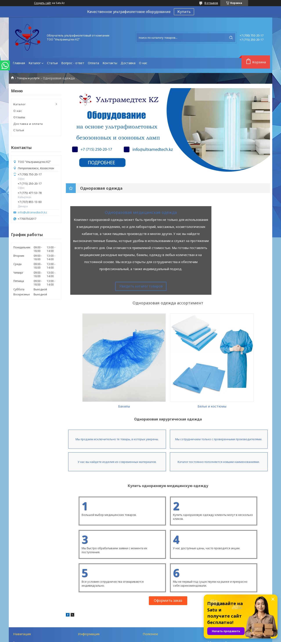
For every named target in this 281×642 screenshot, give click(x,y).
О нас (143, 63)
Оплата (93, 63)
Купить (184, 11)
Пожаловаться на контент (157, 638)
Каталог (35, 63)
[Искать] (231, 37)
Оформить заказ (168, 575)
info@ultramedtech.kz (32, 212)
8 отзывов (211, 3)
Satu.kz (160, 634)
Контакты (110, 63)
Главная (19, 63)
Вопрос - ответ (72, 63)
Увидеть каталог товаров (141, 286)
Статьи (52, 63)
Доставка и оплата (28, 124)
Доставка (128, 63)
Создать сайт (42, 3)
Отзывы (19, 117)
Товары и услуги (28, 78)
